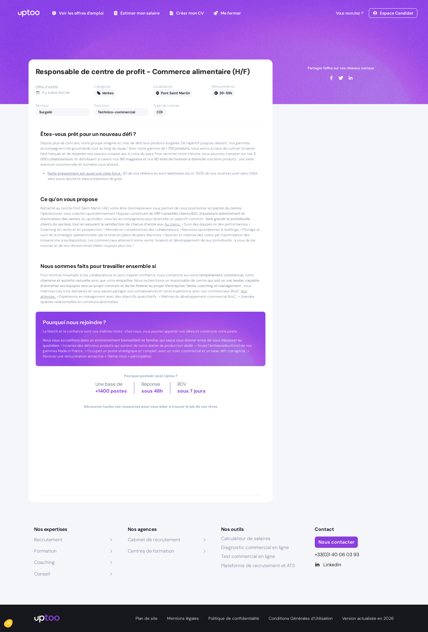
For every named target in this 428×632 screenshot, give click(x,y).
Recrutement (48, 540)
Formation (45, 551)
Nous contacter (336, 542)
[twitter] (341, 78)
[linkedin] (350, 78)
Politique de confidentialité (233, 618)
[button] (12, 622)
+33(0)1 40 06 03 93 (337, 554)
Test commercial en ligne (248, 556)
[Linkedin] (354, 565)
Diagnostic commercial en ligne (255, 547)
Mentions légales (183, 618)
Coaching (44, 562)
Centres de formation (151, 551)
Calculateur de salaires (245, 538)
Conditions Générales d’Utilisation (301, 618)
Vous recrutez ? (349, 13)
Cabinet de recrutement (154, 540)
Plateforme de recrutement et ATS (258, 565)
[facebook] (331, 78)
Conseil (42, 574)
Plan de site (147, 618)
